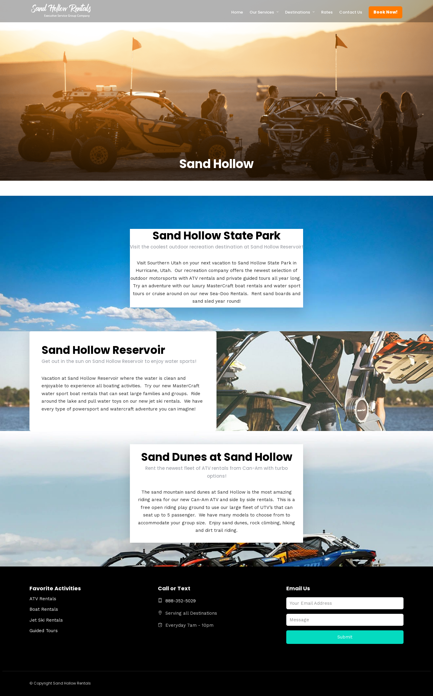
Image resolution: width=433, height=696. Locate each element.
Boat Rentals (43, 609)
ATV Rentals (42, 598)
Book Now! (385, 12)
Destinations (297, 12)
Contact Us (350, 12)
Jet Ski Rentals (46, 620)
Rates (327, 12)
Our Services (262, 12)
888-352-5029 (177, 601)
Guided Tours (43, 630)
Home (237, 12)
